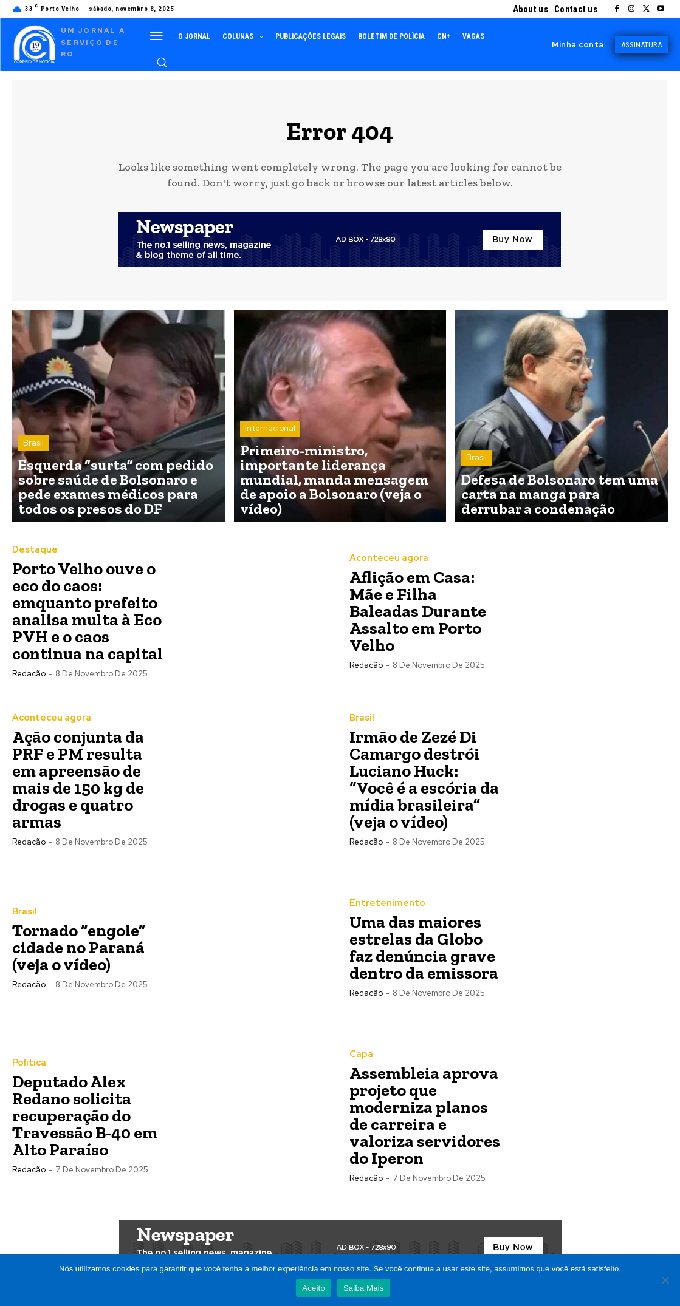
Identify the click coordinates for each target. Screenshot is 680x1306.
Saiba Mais (363, 1288)
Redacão (29, 680)
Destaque (32, 557)
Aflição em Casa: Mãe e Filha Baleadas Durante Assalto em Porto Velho (417, 618)
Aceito (313, 1288)
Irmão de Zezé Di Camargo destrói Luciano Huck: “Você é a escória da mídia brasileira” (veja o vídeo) (424, 785)
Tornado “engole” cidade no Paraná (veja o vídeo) (78, 954)
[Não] (665, 1280)
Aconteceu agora (385, 565)
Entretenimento (383, 910)
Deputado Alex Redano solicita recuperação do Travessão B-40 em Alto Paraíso (84, 1122)
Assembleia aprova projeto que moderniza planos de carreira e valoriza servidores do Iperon (424, 1122)
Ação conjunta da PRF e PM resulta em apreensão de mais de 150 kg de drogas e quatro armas (78, 785)
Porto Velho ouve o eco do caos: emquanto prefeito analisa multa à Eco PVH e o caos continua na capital (87, 617)
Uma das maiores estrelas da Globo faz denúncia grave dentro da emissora (423, 954)
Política (27, 1070)
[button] (161, 61)
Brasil (33, 475)
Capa (360, 1061)
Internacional (270, 475)
